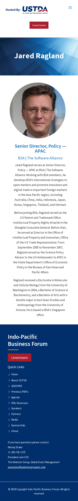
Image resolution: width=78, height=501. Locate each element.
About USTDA (19, 380)
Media (14, 419)
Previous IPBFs (19, 391)
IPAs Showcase (19, 403)
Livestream (39, 25)
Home (14, 374)
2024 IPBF (16, 386)
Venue (14, 431)
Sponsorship (18, 425)
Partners (16, 414)
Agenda (15, 397)
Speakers (16, 408)
